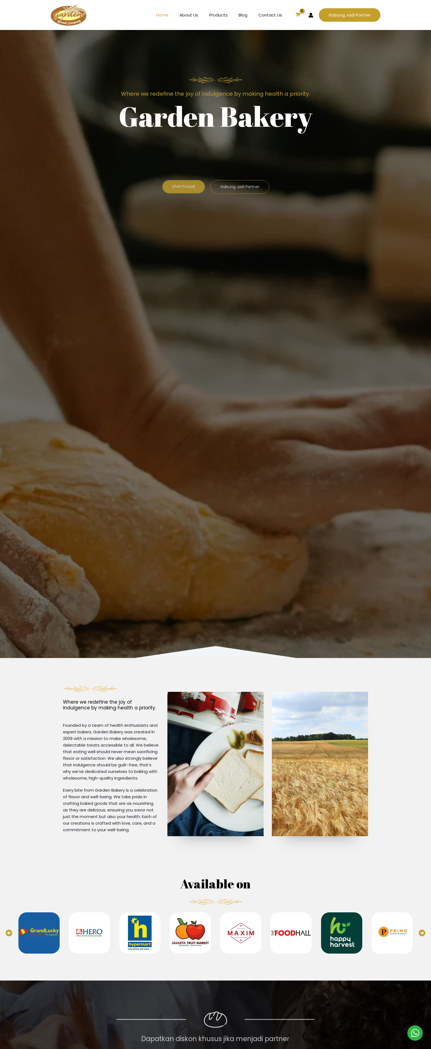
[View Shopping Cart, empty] (298, 15)
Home (174, 15)
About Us (198, 15)
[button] (349, 15)
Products (225, 15)
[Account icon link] (310, 15)
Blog (247, 15)
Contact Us (271, 15)
